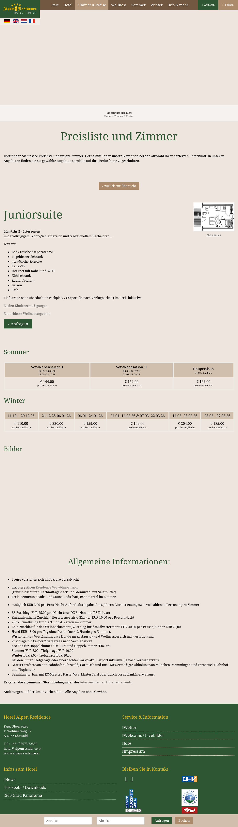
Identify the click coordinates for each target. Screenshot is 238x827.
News (9, 779)
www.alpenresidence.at (22, 753)
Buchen (228, 5)
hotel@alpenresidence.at (22, 748)
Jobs (127, 743)
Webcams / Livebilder (143, 735)
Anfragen (208, 5)
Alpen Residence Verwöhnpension (52, 587)
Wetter (129, 727)
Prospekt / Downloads (25, 787)
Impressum (133, 751)
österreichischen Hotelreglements (106, 682)
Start (54, 5)
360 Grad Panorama (23, 795)
